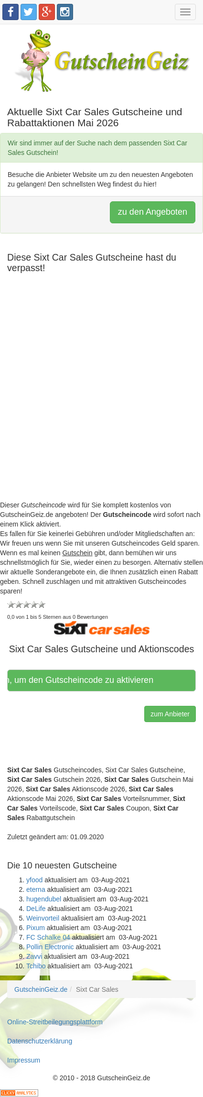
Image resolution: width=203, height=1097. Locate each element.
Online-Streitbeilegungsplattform (55, 1022)
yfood (34, 880)
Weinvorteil (42, 918)
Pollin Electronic (50, 947)
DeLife (35, 908)
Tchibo (35, 966)
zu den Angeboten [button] (152, 212)
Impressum (23, 1060)
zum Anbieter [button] (170, 714)
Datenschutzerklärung (39, 1041)
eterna (35, 889)
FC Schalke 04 (48, 937)
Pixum (35, 928)
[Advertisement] (101, 398)
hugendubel (43, 899)
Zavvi (34, 956)
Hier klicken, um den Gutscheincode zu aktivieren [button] (81, 680)
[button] (102, 627)
